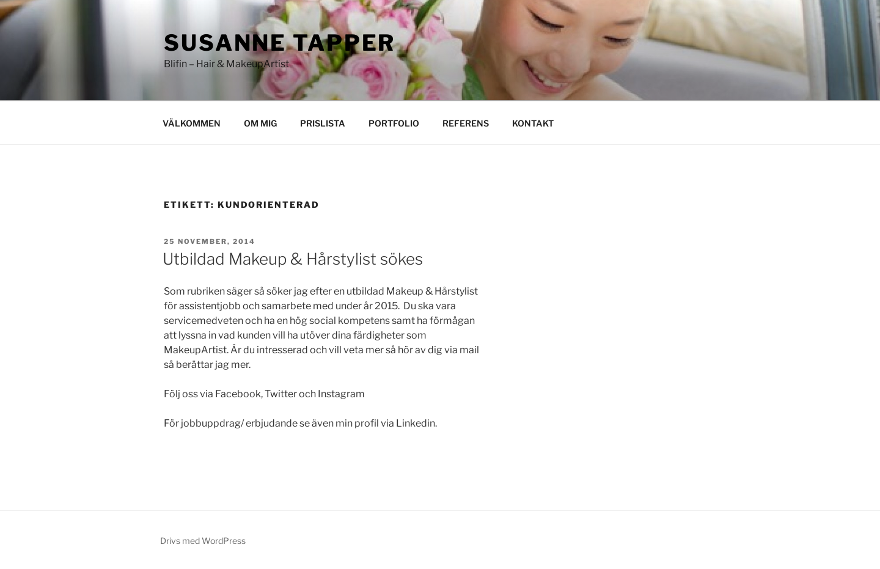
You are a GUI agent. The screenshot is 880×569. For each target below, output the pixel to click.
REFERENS (465, 123)
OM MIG (260, 123)
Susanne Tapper (279, 42)
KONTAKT (533, 123)
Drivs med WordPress (203, 540)
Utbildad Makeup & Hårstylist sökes (293, 258)
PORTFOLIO (394, 123)
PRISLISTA (322, 123)
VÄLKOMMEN (192, 123)
